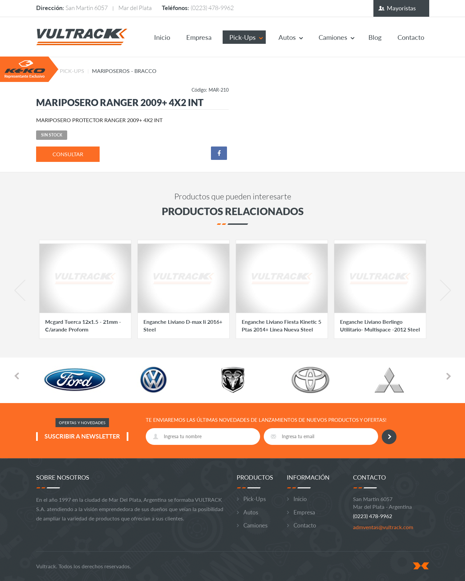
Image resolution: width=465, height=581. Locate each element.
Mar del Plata (135, 7)
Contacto (410, 37)
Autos (287, 37)
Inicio (162, 37)
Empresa (199, 37)
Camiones (333, 37)
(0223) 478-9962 (212, 7)
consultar (67, 154)
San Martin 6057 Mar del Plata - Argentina (382, 503)
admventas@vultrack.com (383, 527)
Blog (374, 37)
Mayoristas (401, 8)
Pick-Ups (242, 37)
